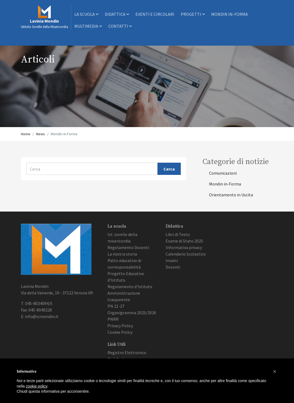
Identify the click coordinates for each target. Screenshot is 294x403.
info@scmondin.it (41, 316)
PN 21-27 (116, 306)
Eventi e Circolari (154, 14)
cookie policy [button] (36, 386)
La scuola (86, 14)
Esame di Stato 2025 (184, 241)
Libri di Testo (178, 234)
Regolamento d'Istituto (130, 286)
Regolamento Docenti (128, 247)
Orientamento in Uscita (231, 194)
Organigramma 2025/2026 (132, 312)
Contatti (120, 26)
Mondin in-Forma (225, 184)
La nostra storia (122, 254)
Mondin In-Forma (229, 14)
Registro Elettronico (127, 352)
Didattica (117, 14)
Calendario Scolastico (186, 254)
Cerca (169, 169)
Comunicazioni (223, 173)
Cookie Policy (120, 332)
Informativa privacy (184, 247)
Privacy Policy (120, 325)
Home (25, 133)
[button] (274, 371)
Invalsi (172, 260)
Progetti (193, 14)
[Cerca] (92, 169)
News (40, 133)
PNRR (113, 319)
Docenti (173, 267)
